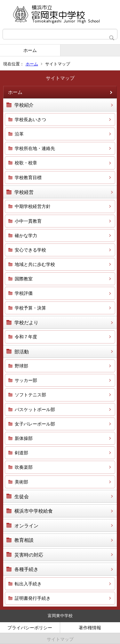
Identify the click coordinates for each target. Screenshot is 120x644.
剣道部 (21, 452)
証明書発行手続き (33, 598)
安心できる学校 (30, 249)
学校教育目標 (28, 177)
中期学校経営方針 (33, 206)
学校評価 (24, 293)
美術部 (21, 481)
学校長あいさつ (30, 119)
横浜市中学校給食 (33, 511)
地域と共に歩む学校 (35, 264)
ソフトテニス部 (30, 394)
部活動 (21, 351)
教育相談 (24, 540)
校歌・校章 (26, 162)
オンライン (26, 525)
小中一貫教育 (28, 221)
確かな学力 (26, 235)
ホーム (30, 50)
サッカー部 (26, 380)
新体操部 (24, 438)
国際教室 (24, 278)
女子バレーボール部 (35, 423)
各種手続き (26, 569)
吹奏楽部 (24, 467)
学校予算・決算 (30, 307)
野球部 (21, 365)
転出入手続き (28, 583)
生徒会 (21, 496)
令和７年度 (26, 336)
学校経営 (24, 192)
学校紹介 (24, 105)
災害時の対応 (28, 554)
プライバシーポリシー (29, 627)
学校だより (26, 322)
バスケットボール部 (35, 409)
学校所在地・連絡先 (35, 148)
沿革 (19, 133)
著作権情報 (90, 627)
